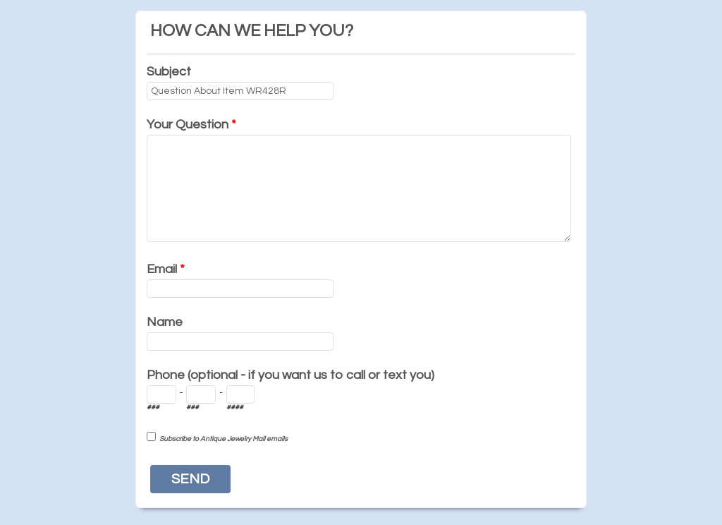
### (153, 407)
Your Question (191, 124)
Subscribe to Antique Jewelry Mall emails (223, 438)
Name (165, 322)
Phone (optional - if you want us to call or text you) (290, 375)
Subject (169, 71)
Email (166, 269)
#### (234, 407)
